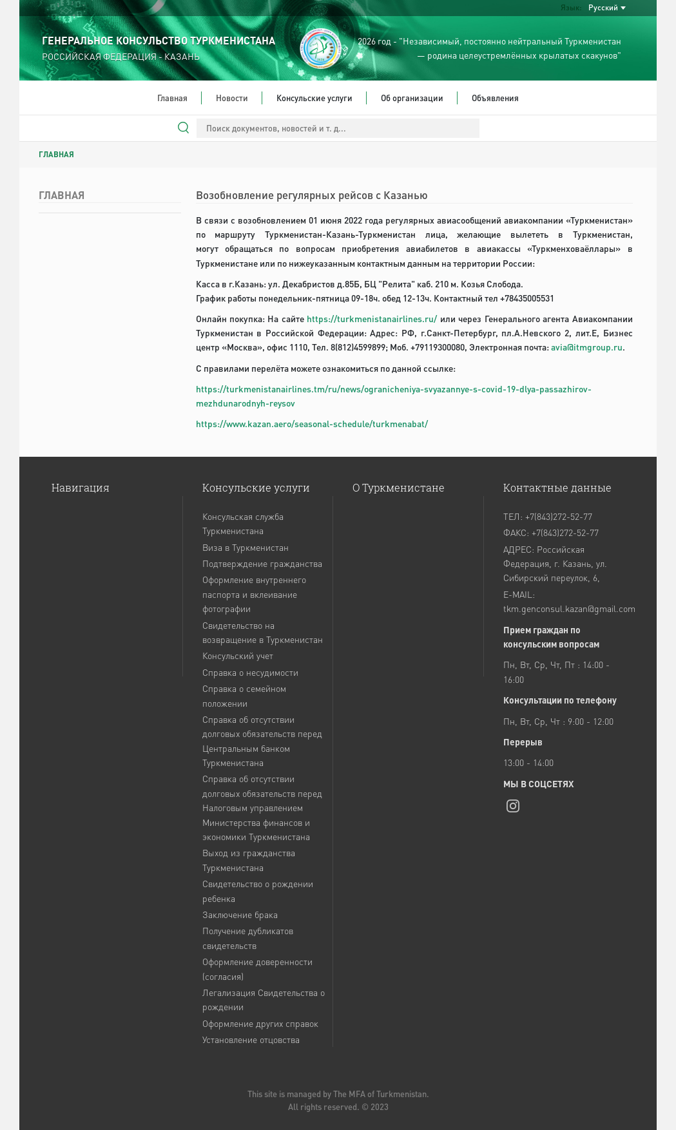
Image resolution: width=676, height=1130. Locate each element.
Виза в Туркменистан (245, 547)
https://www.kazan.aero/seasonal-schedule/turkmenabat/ (312, 423)
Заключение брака (240, 914)
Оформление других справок (260, 1023)
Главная (172, 97)
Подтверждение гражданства (262, 563)
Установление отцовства (251, 1039)
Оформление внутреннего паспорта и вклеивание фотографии (254, 593)
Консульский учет (237, 655)
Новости (232, 97)
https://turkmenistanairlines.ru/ (372, 318)
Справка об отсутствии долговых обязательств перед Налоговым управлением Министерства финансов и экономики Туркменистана (262, 807)
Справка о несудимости (250, 672)
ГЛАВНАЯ (56, 154)
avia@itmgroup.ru (587, 346)
